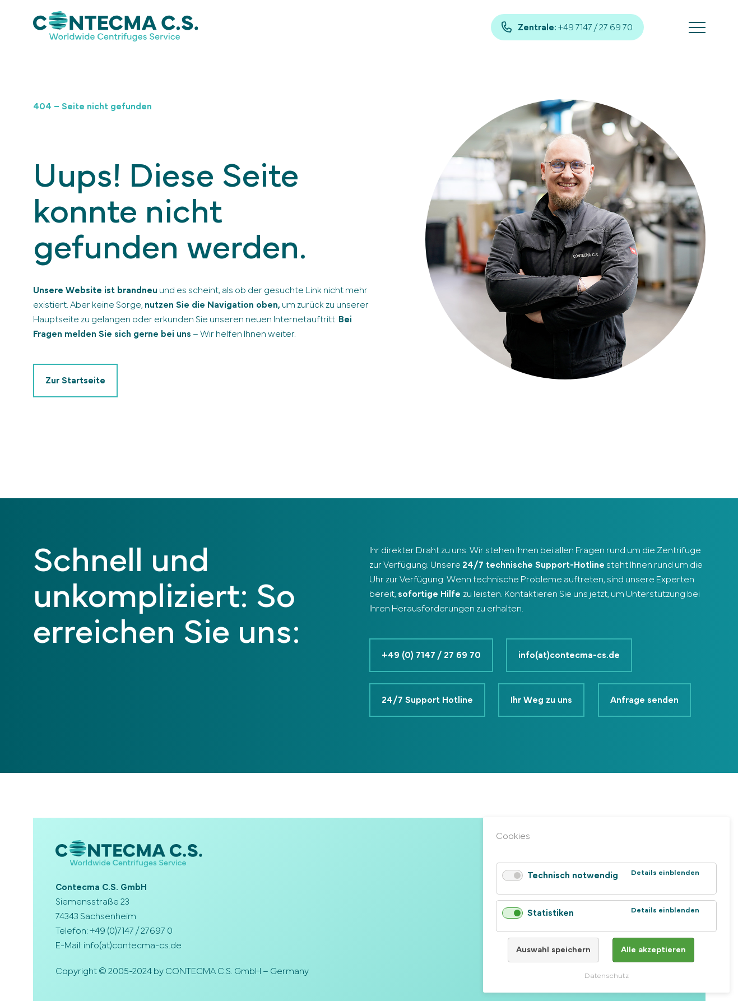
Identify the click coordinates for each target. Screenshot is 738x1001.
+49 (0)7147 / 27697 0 (131, 930)
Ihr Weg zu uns (542, 700)
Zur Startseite (75, 380)
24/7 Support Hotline (427, 700)
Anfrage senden (645, 700)
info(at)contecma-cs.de (569, 655)
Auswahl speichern (553, 950)
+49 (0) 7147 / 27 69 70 (431, 655)
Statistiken (550, 913)
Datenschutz (606, 976)
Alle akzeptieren (653, 950)
